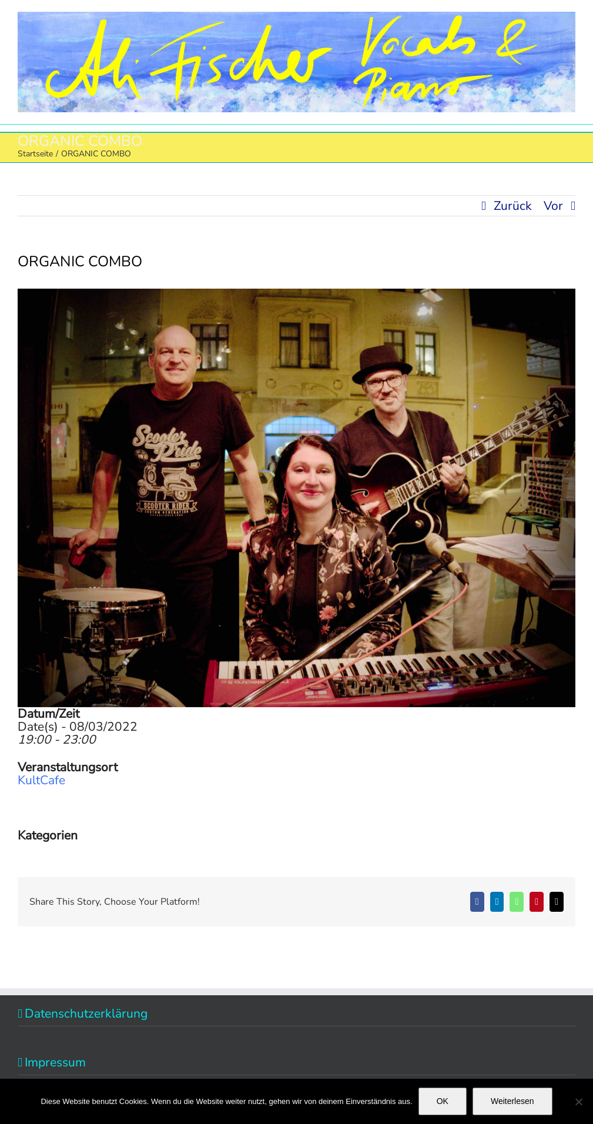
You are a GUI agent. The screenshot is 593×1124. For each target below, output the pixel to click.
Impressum (55, 1062)
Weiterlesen (512, 1101)
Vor (553, 206)
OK (442, 1101)
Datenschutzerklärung (86, 1013)
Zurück (513, 206)
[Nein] (578, 1102)
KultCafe (41, 780)
